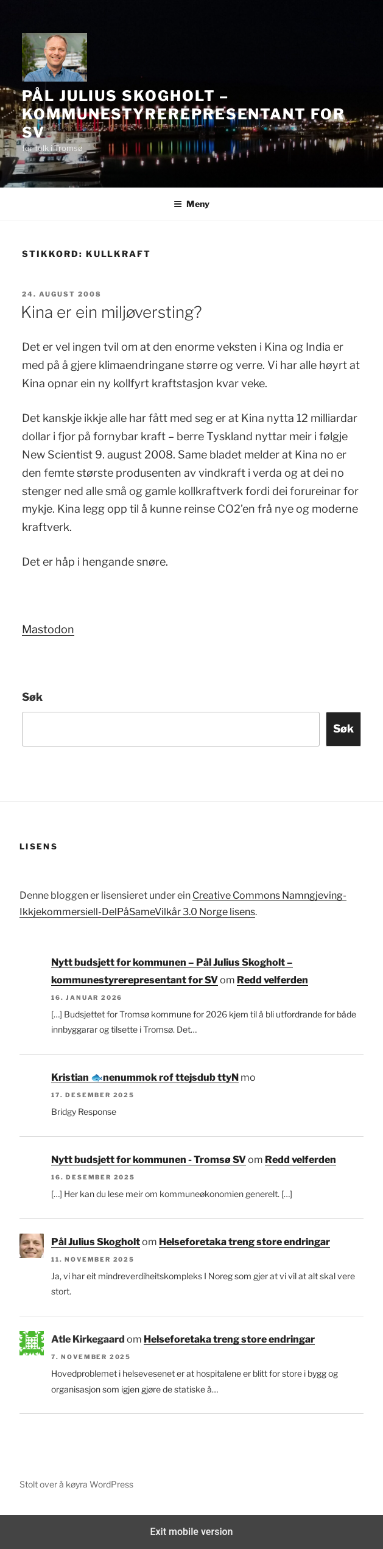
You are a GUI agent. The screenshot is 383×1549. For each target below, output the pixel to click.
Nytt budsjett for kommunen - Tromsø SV (148, 1159)
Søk (32, 696)
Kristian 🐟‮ (77, 1077)
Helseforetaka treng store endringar (244, 1242)
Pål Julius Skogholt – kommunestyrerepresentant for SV (183, 114)
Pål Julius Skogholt (95, 1242)
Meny (191, 203)
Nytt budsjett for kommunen (171, 1077)
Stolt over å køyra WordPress (76, 1484)
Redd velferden (272, 980)
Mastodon (48, 629)
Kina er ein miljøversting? (111, 312)
